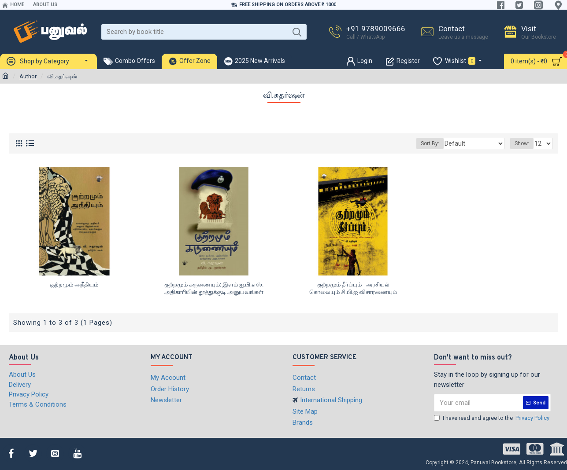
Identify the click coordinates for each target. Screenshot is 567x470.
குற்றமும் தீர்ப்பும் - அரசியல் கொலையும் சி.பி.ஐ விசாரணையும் (353, 288)
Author (28, 76)
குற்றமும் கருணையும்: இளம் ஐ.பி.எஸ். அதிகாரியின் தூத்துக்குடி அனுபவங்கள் (213, 288)
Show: (523, 143)
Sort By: (440, 143)
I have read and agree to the (492, 418)
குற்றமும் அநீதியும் (74, 284)
